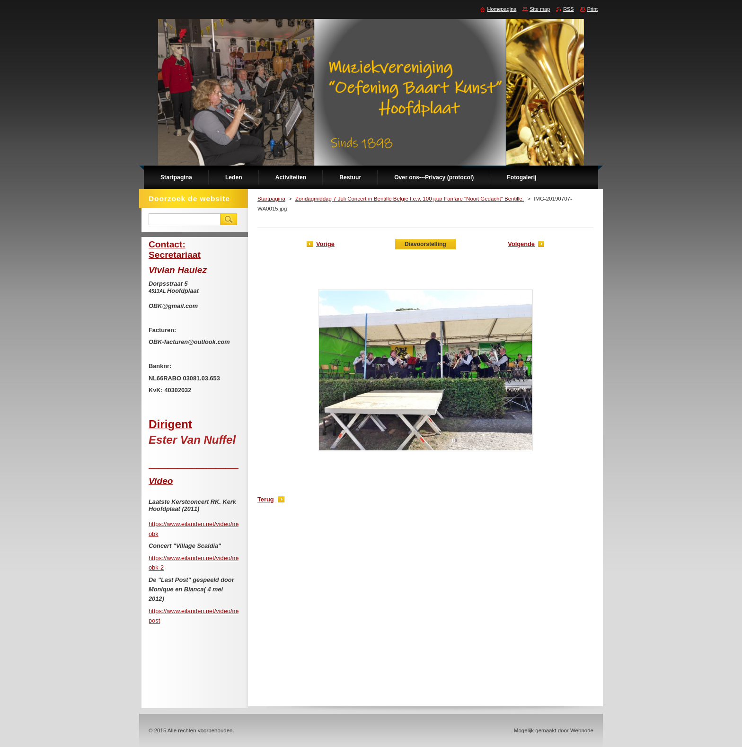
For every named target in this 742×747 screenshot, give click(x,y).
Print (592, 9)
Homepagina (502, 9)
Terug (265, 499)
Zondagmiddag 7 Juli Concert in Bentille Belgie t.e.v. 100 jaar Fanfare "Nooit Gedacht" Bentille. (409, 199)
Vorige (325, 243)
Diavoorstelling (425, 244)
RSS (568, 9)
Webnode (581, 730)
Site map (540, 9)
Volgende (521, 243)
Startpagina (271, 199)
